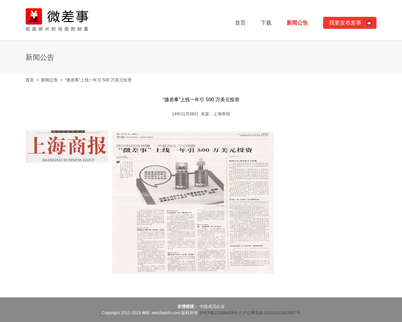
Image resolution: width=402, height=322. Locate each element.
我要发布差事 (345, 23)
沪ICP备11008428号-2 (220, 312)
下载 (266, 23)
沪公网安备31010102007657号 (271, 312)
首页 (240, 23)
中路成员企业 (212, 306)
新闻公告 (297, 23)
